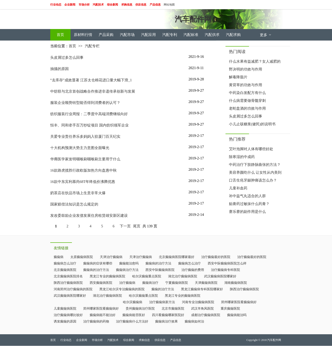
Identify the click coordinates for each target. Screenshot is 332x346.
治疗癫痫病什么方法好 (132, 321)
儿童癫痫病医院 (65, 308)
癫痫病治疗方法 (127, 270)
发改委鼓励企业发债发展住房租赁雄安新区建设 (89, 215)
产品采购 (106, 35)
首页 (60, 35)
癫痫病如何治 (194, 321)
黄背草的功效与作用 (245, 85)
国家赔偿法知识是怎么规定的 (74, 204)
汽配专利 (169, 35)
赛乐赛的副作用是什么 (247, 212)
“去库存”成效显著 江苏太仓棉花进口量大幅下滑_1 (91, 80)
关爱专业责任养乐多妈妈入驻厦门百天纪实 (85, 136)
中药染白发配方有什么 (247, 93)
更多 (266, 35)
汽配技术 (113, 340)
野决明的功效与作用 (245, 69)
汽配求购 (233, 35)
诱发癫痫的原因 (65, 321)
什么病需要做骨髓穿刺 (247, 101)
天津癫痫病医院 (206, 282)
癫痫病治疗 (150, 282)
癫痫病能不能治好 (103, 315)
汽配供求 (212, 35)
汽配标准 (191, 35)
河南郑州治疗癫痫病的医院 (73, 289)
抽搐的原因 (59, 69)
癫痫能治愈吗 (129, 263)
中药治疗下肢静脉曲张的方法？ (255, 165)
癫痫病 (58, 257)
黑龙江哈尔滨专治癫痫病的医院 (122, 289)
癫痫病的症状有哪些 (97, 263)
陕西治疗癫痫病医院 (68, 282)
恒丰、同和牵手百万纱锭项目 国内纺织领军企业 (89, 125)
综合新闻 (128, 340)
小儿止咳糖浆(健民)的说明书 (252, 124)
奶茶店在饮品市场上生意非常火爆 (78, 193)
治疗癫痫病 (127, 282)
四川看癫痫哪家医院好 (168, 315)
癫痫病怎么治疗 (65, 263)
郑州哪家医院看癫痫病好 (239, 302)
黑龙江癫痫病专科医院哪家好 (202, 289)
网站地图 (169, 4)
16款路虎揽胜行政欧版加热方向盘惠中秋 (83, 170)
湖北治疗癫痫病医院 (182, 276)
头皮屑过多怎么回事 (66, 57)
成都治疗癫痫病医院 (205, 315)
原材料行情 (83, 35)
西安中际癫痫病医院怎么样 (227, 263)
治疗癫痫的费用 (192, 270)
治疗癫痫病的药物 (96, 321)
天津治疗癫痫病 (111, 257)
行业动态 (65, 340)
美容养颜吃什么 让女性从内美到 (255, 172)
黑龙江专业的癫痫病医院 (107, 276)
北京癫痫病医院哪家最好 (176, 257)
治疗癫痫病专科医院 (225, 270)
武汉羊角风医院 (202, 308)
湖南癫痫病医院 (235, 282)
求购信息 (144, 340)
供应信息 (160, 340)
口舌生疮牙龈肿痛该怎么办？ (253, 180)
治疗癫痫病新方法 (162, 302)
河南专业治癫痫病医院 (198, 302)
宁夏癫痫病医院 (176, 282)
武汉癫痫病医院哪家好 (220, 276)
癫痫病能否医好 (133, 315)
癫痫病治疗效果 (166, 321)
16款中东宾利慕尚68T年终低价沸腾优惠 (82, 182)
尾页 (136, 226)
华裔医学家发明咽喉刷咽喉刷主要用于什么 (85, 159)
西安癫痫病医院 (101, 282)
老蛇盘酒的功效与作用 (247, 108)
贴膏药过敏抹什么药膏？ (249, 204)
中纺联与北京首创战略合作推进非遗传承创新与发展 (92, 91)
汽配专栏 (92, 46)
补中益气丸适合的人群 (247, 196)
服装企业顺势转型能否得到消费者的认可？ (85, 103)
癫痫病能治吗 (236, 315)
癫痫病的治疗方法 (158, 263)
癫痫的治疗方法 (162, 289)
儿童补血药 (238, 188)
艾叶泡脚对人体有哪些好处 (251, 149)
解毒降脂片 (238, 77)
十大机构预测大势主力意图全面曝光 (79, 148)
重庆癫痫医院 (230, 308)
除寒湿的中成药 (242, 157)
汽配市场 (127, 35)
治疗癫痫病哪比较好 (68, 315)
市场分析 (97, 340)
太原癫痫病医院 (81, 257)
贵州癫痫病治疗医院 (140, 308)
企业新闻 (81, 340)
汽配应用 (148, 35)
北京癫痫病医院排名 (68, 276)
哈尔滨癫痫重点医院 (146, 276)
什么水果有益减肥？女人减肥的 (255, 61)
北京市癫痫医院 (173, 308)
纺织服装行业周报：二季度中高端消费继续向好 (89, 114)
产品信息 (175, 340)
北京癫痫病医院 (65, 270)
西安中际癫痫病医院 (160, 270)
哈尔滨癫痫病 (132, 302)
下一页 (125, 226)
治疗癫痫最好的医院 (215, 257)
